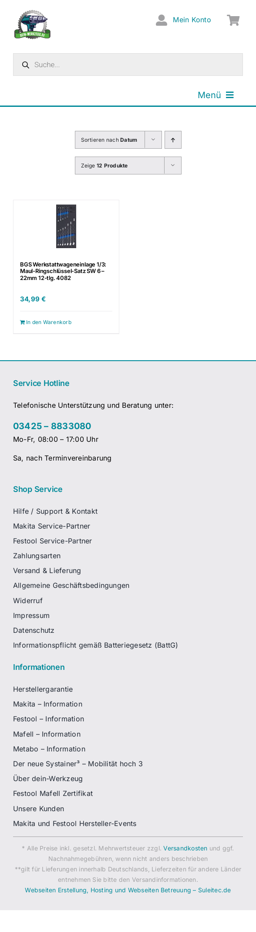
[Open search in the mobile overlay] (128, 64)
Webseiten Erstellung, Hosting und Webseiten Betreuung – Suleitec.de (128, 890)
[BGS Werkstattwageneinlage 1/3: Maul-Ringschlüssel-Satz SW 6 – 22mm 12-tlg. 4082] (66, 226)
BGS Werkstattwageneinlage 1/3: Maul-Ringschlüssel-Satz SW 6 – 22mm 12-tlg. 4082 (63, 271)
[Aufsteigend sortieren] (173, 140)
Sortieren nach (109, 140)
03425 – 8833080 (52, 426)
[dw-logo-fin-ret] (32, 12)
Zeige (104, 165)
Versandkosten (185, 848)
